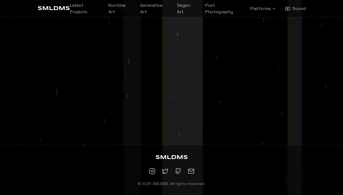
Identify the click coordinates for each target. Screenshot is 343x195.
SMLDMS (54, 8)
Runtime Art (117, 8)
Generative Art (151, 8)
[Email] (191, 171)
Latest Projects (78, 8)
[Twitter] (165, 171)
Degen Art (183, 8)
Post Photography (219, 8)
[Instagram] (152, 171)
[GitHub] (178, 171)
